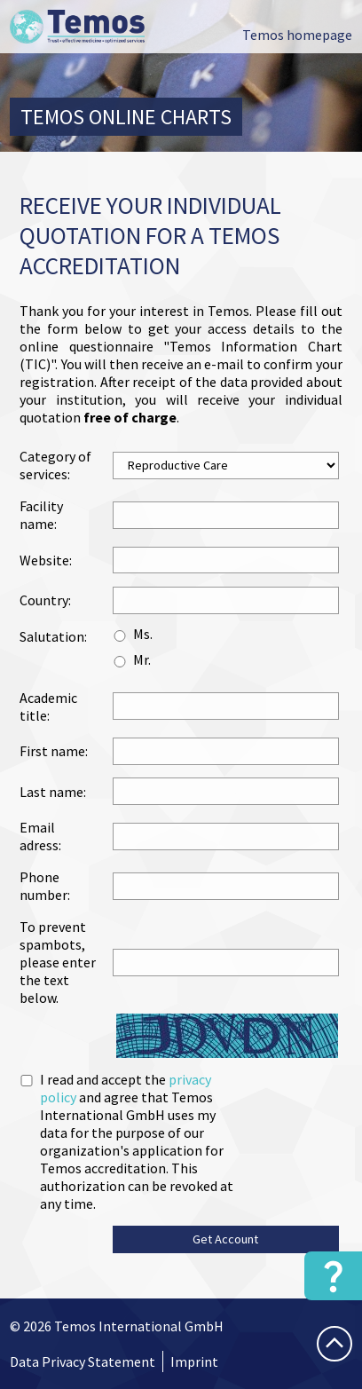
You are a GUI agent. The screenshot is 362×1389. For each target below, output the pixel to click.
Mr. (142, 659)
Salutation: (53, 636)
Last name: (53, 792)
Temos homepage (297, 34)
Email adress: (40, 836)
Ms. (143, 634)
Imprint (194, 1361)
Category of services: (55, 465)
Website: (46, 560)
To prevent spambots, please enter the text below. (58, 962)
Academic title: (48, 706)
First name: (54, 751)
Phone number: (45, 886)
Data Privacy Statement (82, 1361)
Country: (45, 600)
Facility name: (41, 515)
